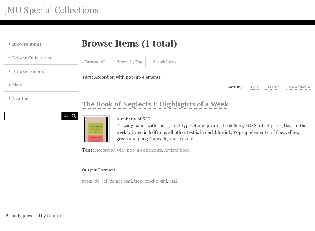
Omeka (54, 215)
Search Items (164, 61)
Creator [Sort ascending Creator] (272, 86)
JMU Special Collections (51, 10)
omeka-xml (156, 181)
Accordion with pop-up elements (128, 150)
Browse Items (27, 44)
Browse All (95, 61)
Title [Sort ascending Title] (254, 86)
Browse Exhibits (28, 71)
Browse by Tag (129, 61)
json (138, 181)
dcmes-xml (121, 181)
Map (16, 85)
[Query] (41, 116)
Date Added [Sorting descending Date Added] (298, 87)
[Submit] (74, 116)
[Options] (65, 116)
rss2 (173, 181)
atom (87, 181)
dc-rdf (101, 181)
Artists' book (177, 150)
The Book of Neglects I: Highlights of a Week (155, 103)
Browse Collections (31, 58)
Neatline (20, 98)
